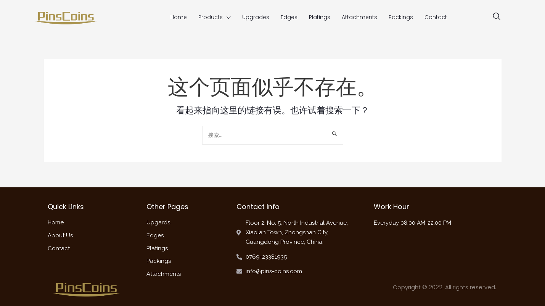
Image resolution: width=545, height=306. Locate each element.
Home (178, 17)
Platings (319, 17)
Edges (289, 17)
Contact (435, 17)
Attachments (359, 17)
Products (214, 17)
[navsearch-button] (496, 17)
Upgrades (255, 17)
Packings (401, 17)
